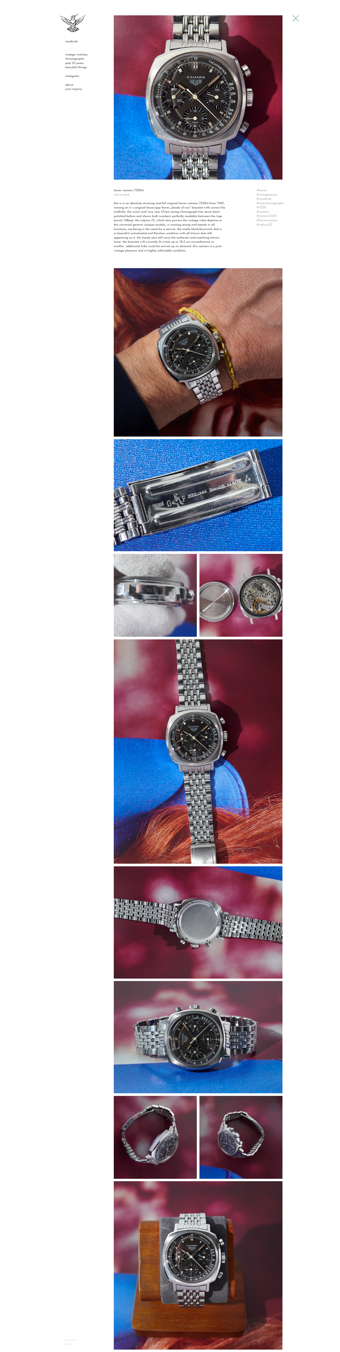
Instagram (72, 76)
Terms (69, 1344)
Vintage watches (76, 54)
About (69, 84)
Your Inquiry (73, 89)
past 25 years (74, 63)
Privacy (70, 1339)
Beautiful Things (76, 67)
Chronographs (74, 58)
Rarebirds (71, 41)
